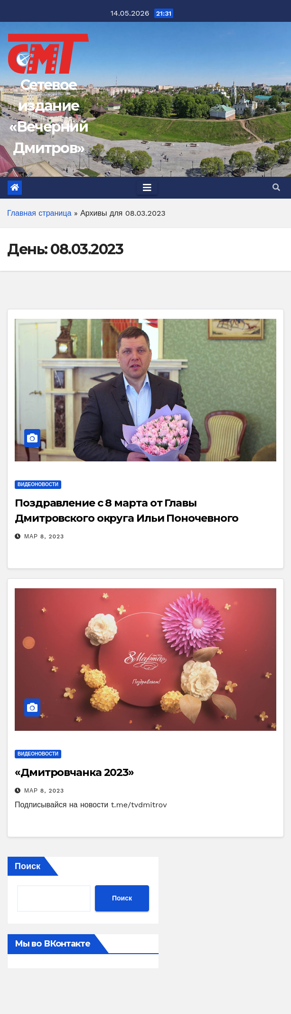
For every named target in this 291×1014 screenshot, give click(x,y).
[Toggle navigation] (147, 188)
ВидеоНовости (38, 484)
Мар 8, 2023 (44, 536)
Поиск (27, 866)
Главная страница (39, 213)
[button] (276, 187)
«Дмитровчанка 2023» (74, 772)
